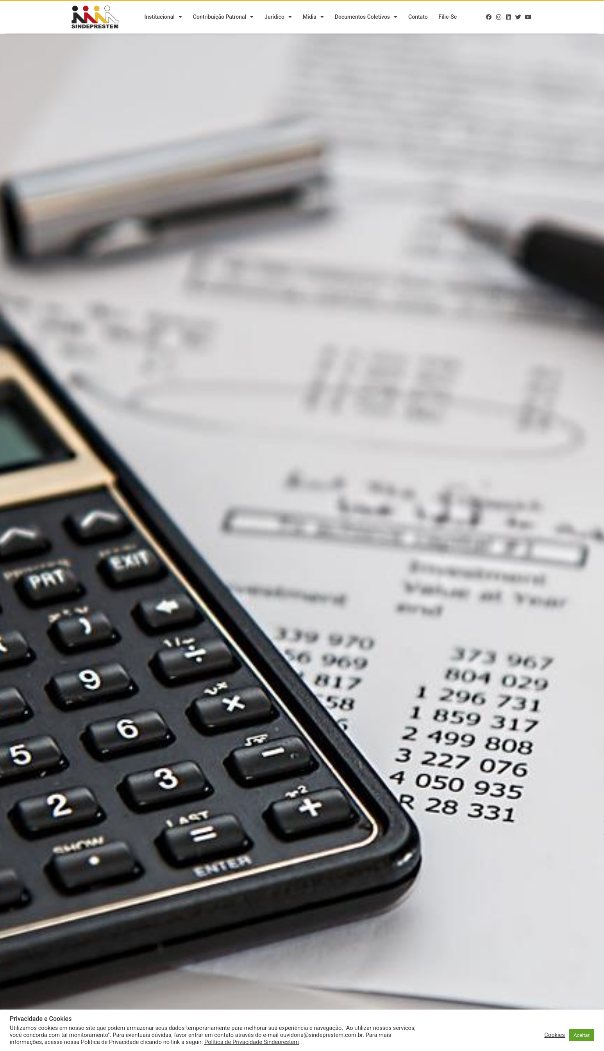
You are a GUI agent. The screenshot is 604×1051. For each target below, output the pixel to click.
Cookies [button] (554, 1034)
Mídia (313, 17)
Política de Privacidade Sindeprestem (251, 1042)
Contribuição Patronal (223, 17)
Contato (418, 17)
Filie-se (448, 17)
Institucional (163, 17)
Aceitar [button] (582, 1035)
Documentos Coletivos (366, 17)
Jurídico (278, 17)
